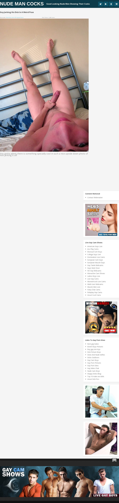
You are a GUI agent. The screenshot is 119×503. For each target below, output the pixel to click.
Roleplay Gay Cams (94, 292)
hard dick (8, 17)
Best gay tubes (93, 344)
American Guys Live (94, 246)
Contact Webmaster (95, 197)
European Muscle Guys (96, 262)
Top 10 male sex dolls (95, 376)
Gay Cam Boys (93, 360)
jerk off (14, 17)
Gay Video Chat (93, 368)
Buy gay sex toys (93, 349)
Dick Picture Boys (94, 352)
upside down (20, 17)
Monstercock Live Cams (96, 281)
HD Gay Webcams (94, 271)
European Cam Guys (95, 260)
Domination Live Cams (96, 257)
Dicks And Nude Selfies (96, 355)
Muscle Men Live (93, 287)
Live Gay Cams (93, 279)
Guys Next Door (93, 268)
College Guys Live (94, 254)
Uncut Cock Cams (94, 295)
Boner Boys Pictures (95, 346)
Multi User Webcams (95, 284)
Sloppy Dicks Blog (94, 374)
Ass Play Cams (93, 249)
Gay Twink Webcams (95, 265)
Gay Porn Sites (93, 365)
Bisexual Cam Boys (94, 252)
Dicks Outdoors (93, 357)
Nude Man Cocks (22, 3)
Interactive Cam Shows (96, 273)
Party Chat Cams (93, 290)
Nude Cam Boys (93, 371)
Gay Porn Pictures (94, 363)
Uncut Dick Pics (93, 379)
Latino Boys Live (93, 276)
